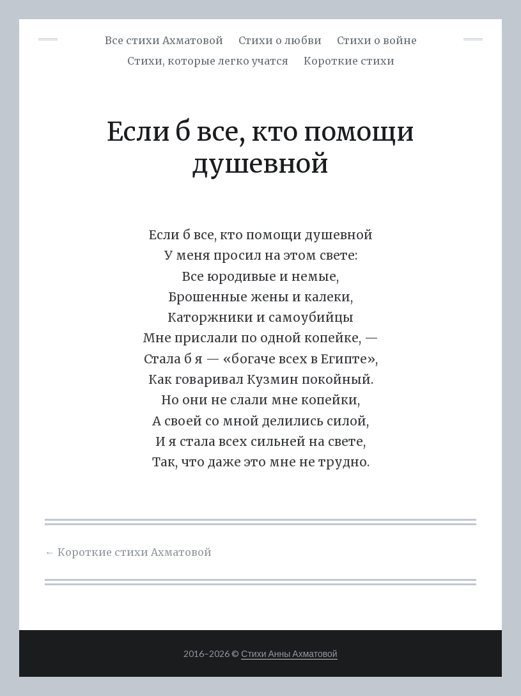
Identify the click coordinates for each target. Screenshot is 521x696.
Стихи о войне (377, 40)
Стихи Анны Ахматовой (289, 653)
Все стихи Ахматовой (164, 40)
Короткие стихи (349, 60)
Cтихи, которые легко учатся (207, 60)
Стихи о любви (280, 40)
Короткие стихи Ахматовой (128, 552)
